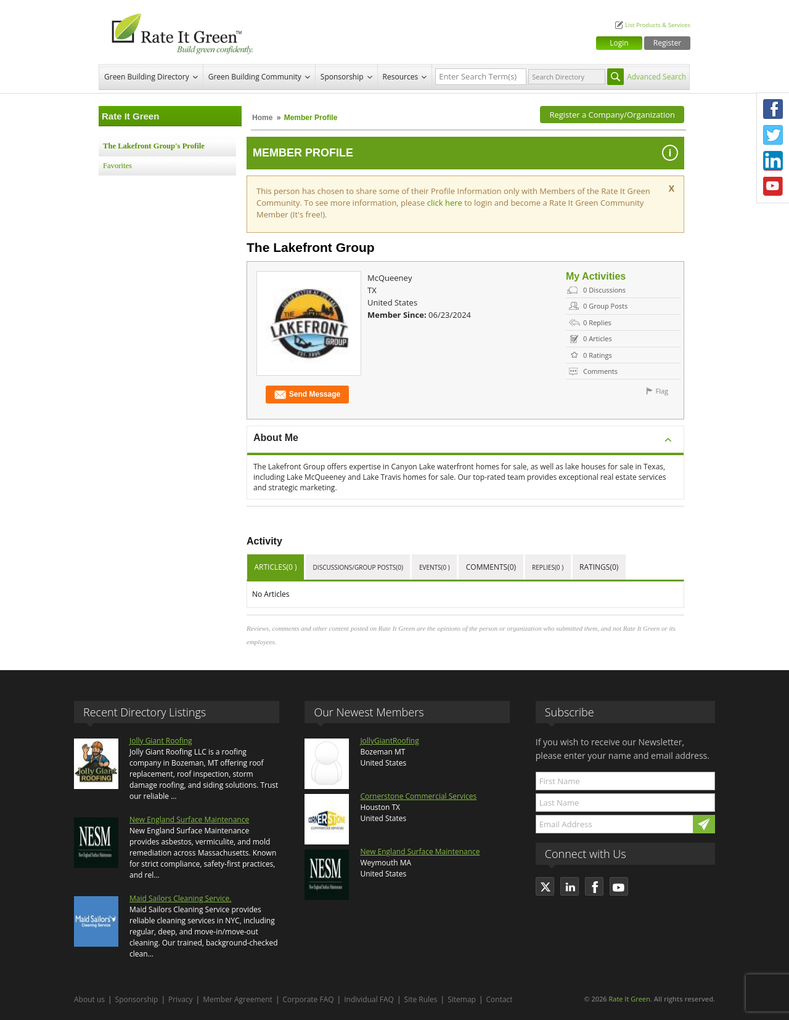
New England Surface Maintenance (189, 819)
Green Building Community (254, 76)
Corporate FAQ (308, 999)
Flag (661, 390)
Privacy (180, 999)
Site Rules (421, 999)
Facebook (773, 109)
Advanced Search (656, 76)
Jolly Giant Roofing (160, 740)
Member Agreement (237, 999)
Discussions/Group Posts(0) (358, 567)
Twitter (773, 135)
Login (619, 43)
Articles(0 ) (276, 567)
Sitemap (462, 999)
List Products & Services (657, 25)
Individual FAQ (369, 999)
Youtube (773, 186)
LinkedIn (773, 161)
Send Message (307, 394)
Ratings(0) (598, 567)
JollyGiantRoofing (389, 740)
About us (89, 999)
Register (667, 43)
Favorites (117, 165)
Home (262, 117)
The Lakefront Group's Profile (154, 146)
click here (446, 202)
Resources (401, 76)
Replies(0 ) (547, 567)
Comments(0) (491, 567)
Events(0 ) (434, 567)
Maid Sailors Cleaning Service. (180, 898)
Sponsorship (342, 76)
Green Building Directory (146, 76)
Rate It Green (629, 998)
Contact (499, 999)
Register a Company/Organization (612, 114)
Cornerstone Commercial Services (418, 796)
